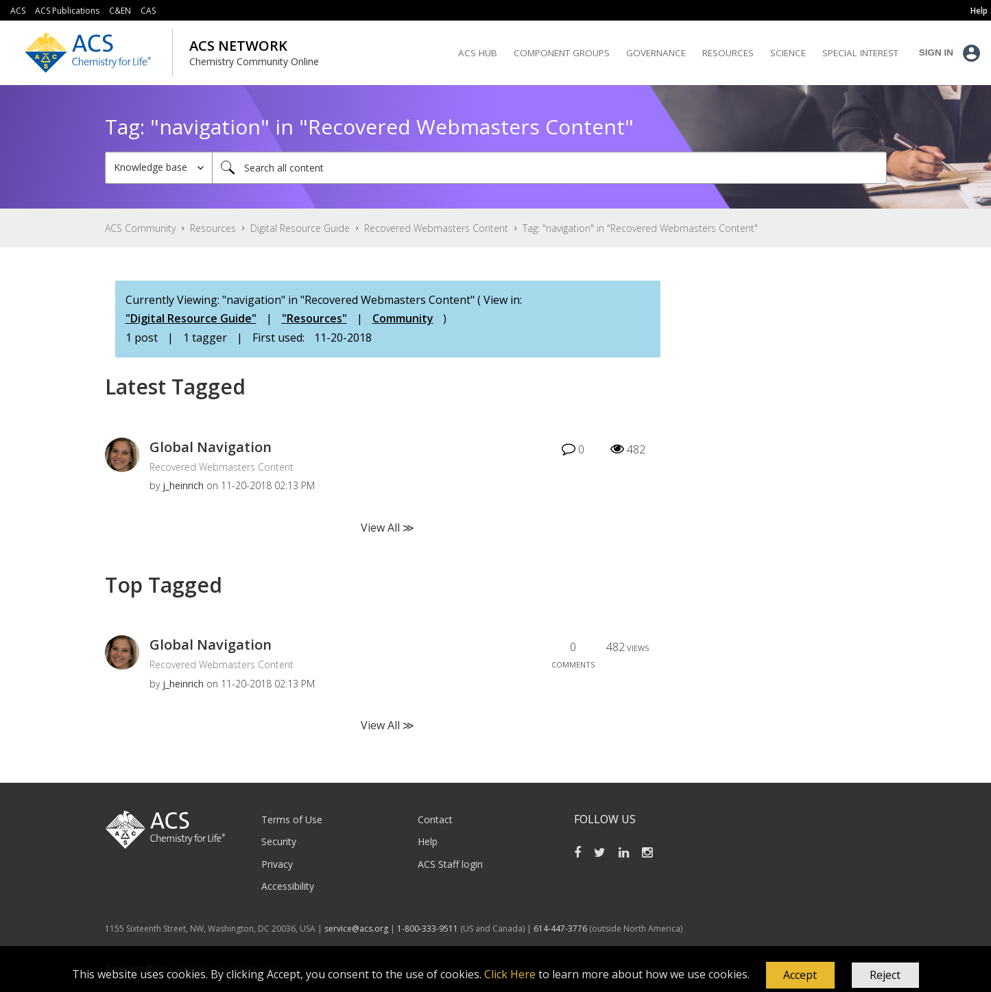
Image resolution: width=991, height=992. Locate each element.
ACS (17, 10)
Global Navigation (211, 447)
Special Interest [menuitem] (860, 53)
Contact (435, 819)
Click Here (510, 974)
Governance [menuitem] (656, 53)
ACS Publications (67, 10)
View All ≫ (387, 527)
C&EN (120, 10)
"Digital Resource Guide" (191, 318)
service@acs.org (356, 928)
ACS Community (140, 228)
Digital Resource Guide (300, 228)
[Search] (549, 168)
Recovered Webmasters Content (436, 228)
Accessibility (287, 886)
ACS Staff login (450, 864)
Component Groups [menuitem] (562, 53)
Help (428, 841)
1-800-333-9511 (427, 928)
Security (278, 841)
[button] (800, 975)
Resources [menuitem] (728, 53)
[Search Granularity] (159, 167)
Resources (213, 228)
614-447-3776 (561, 928)
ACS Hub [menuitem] (477, 53)
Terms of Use (291, 819)
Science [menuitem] (788, 53)
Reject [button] (885, 974)
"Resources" (314, 318)
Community (402, 318)
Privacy (277, 864)
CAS (148, 10)
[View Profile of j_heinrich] (183, 485)
